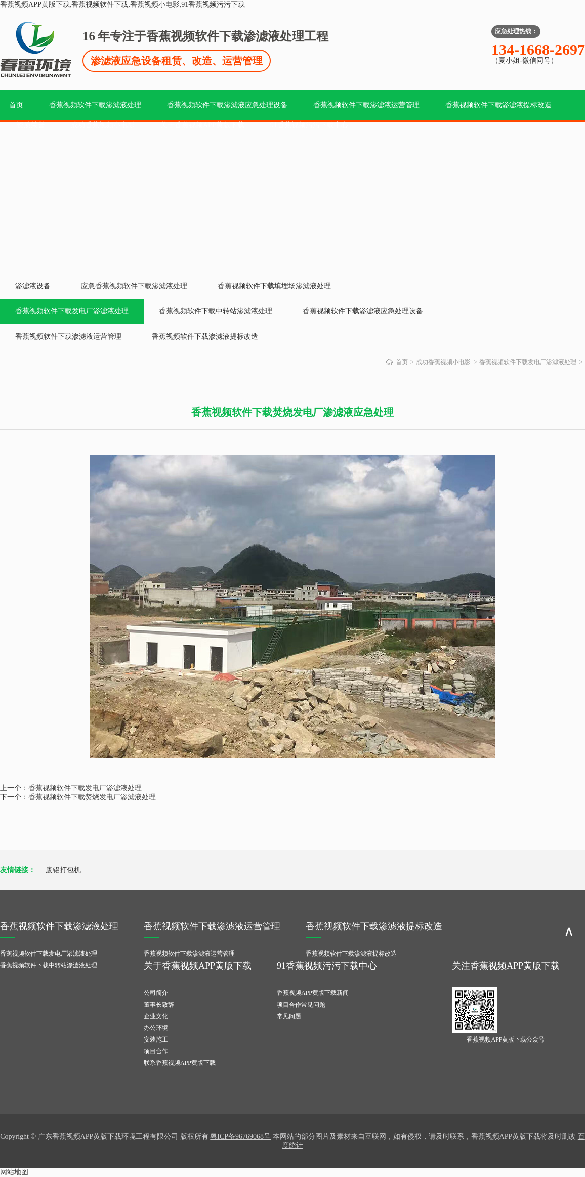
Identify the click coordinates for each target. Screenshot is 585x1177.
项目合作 (156, 1051)
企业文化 (156, 1016)
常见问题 (289, 1016)
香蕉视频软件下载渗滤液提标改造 (498, 105)
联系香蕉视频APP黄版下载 (180, 1062)
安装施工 (156, 1039)
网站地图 (14, 1172)
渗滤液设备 (33, 286)
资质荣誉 (31, 125)
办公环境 (156, 1027)
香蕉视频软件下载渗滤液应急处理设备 (227, 105)
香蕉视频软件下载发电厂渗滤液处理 (72, 311)
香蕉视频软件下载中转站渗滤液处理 (215, 311)
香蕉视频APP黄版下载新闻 (313, 993)
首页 (16, 105)
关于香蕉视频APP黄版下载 (202, 125)
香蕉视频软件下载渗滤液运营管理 (366, 105)
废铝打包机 (63, 870)
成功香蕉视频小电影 (103, 125)
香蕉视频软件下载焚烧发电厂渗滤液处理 (92, 797)
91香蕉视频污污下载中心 (309, 125)
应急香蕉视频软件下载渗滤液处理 (134, 286)
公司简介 (156, 993)
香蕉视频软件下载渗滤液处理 (95, 105)
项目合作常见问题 (301, 1004)
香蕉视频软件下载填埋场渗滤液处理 (274, 286)
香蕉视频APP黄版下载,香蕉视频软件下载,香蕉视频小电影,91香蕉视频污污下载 (122, 4)
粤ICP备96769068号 (240, 1136)
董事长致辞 (159, 1004)
